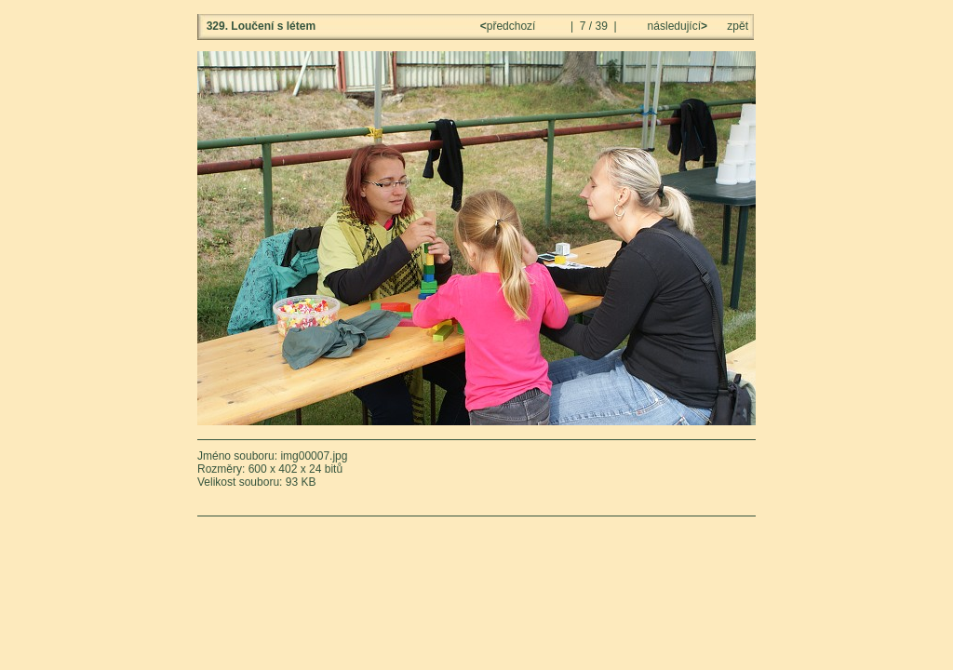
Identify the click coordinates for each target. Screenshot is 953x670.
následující (675, 26)
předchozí (509, 26)
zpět (737, 26)
